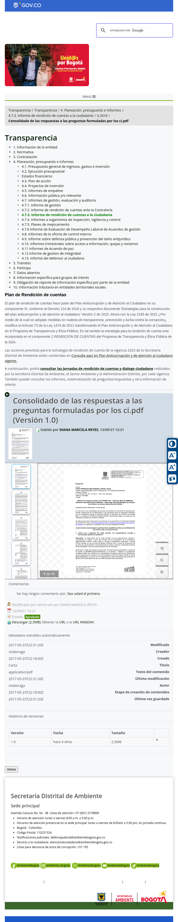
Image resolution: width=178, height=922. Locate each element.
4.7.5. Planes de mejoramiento (45, 224)
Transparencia (19, 110)
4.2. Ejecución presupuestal (43, 171)
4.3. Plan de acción (36, 181)
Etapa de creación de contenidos (142, 692)
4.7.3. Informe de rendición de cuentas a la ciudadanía (50, 115)
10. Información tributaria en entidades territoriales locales (59, 287)
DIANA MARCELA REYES (78, 429)
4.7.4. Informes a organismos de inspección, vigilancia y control (71, 219)
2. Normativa (23, 152)
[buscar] (134, 30)
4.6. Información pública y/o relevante (51, 195)
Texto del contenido (152, 671)
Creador (162, 651)
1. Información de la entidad (35, 147)
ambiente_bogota (55, 865)
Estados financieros (37, 176)
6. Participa (22, 268)
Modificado (160, 644)
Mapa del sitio (156, 882)
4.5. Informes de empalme (42, 190)
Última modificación (152, 678)
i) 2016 (102, 115)
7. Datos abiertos (26, 272)
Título (164, 665)
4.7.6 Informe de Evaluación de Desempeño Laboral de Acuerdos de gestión (81, 229)
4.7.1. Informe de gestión (41, 205)
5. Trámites (22, 263)
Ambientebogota (86, 865)
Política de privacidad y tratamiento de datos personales (83, 882)
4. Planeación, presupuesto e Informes (91, 110)
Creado (163, 658)
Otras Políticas (134, 882)
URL (62, 622)
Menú (88, 96)
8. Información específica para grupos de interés (51, 277)
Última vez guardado (151, 699)
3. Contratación (25, 157)
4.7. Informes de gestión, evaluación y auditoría (59, 200)
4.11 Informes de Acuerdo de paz (48, 248)
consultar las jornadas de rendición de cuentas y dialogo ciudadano (96, 368)
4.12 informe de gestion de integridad (51, 253)
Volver (11, 769)
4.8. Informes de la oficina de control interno (56, 234)
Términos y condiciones (26, 882)
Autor (164, 685)
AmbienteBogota (25, 865)
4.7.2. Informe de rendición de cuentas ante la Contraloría (67, 210)
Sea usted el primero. (84, 593)
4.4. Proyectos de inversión (43, 185)
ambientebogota (145, 865)
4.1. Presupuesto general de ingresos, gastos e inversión (66, 166)
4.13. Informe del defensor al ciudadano (53, 258)
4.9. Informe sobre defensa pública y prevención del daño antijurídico (76, 239)
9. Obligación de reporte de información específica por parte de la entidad (71, 282)
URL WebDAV (83, 622)
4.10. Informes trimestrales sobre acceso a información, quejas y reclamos (80, 243)
